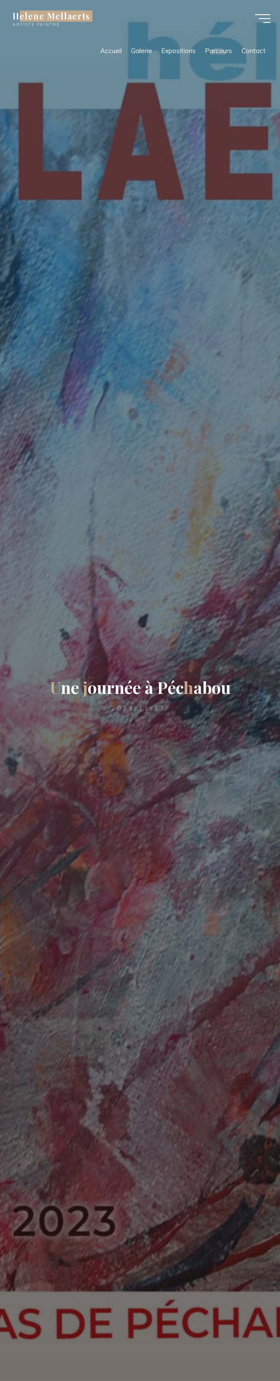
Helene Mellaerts (54, 18)
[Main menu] (259, 20)
